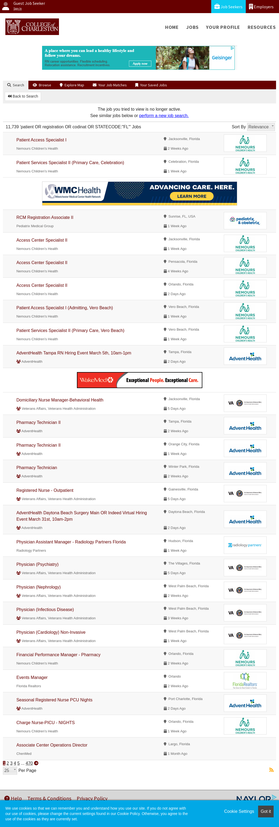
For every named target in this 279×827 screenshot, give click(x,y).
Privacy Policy (92, 798)
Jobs (192, 27)
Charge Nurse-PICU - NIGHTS (45, 722)
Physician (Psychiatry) (37, 564)
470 (29, 763)
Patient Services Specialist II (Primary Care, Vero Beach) (70, 330)
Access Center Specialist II (41, 240)
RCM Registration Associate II (44, 217)
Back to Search (23, 96)
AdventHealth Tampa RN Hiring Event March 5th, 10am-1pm (73, 353)
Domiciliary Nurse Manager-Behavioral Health (59, 400)
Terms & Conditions (49, 798)
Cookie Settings (239, 811)
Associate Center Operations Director (51, 745)
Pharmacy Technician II (38, 422)
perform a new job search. (164, 115)
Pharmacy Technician (36, 467)
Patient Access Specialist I (41, 140)
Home (172, 27)
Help (13, 798)
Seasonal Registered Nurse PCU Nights (54, 700)
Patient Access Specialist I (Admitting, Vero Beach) (64, 308)
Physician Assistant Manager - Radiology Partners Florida (71, 542)
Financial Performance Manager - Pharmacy (58, 654)
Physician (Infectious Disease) (45, 609)
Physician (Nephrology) (38, 587)
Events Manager (32, 677)
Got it (266, 811)
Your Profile (223, 27)
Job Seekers (228, 6)
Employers (261, 6)
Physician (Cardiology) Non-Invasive (50, 632)
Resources (262, 27)
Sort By (239, 127)
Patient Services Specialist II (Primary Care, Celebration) (70, 162)
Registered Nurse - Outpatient (44, 490)
